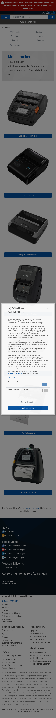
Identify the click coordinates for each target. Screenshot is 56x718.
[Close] (38, 308)
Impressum (11, 377)
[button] (45, 384)
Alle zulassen (28, 408)
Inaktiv (46, 390)
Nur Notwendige (28, 402)
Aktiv (45, 385)
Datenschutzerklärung (15, 373)
